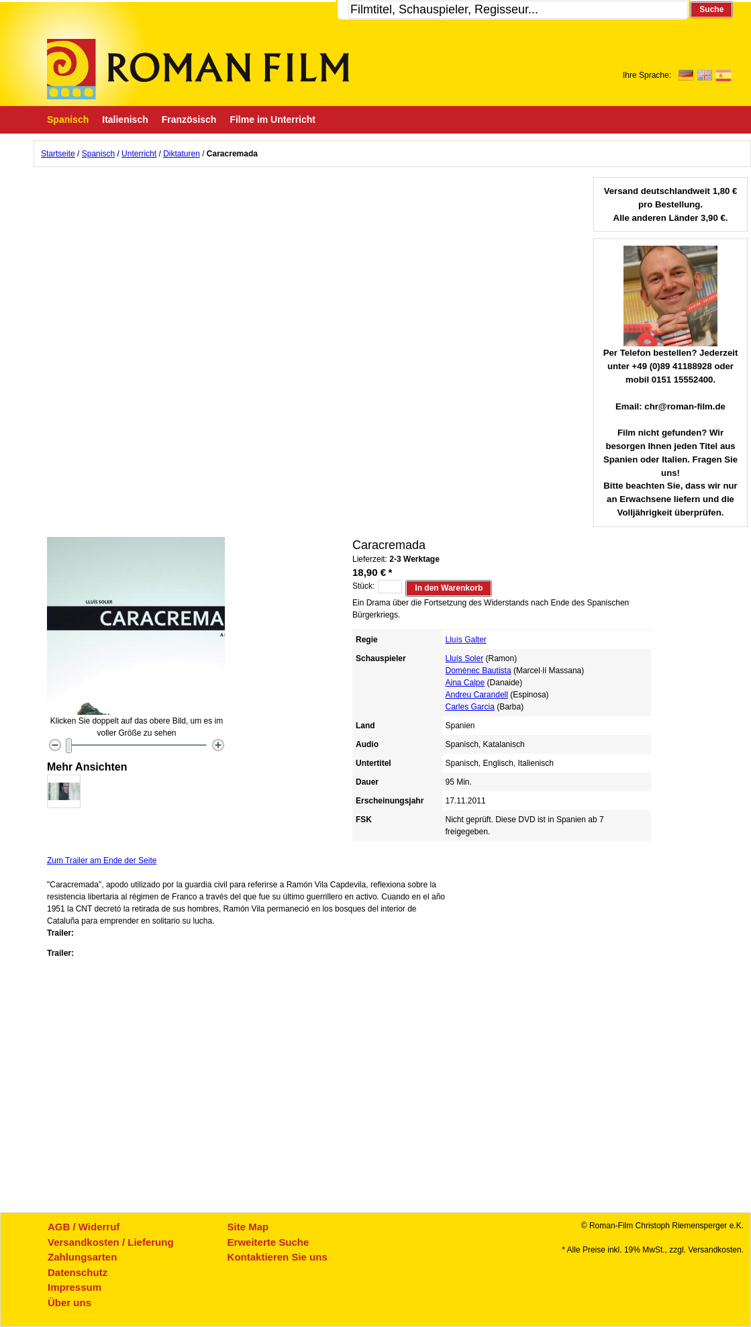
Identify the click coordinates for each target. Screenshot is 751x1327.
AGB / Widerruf (83, 1226)
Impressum (74, 1287)
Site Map (248, 1226)
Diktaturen (181, 153)
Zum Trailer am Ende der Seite (101, 860)
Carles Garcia (470, 706)
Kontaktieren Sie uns (278, 1257)
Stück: (363, 586)
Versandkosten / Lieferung (111, 1242)
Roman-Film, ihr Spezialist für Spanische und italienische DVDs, (198, 69)
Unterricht (138, 153)
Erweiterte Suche (268, 1242)
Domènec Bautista (478, 670)
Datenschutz (77, 1272)
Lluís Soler (465, 658)
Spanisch (98, 153)
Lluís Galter (466, 639)
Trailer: (60, 933)
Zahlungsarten (82, 1257)
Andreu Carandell (477, 694)
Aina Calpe (465, 682)
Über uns (69, 1302)
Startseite (58, 153)
